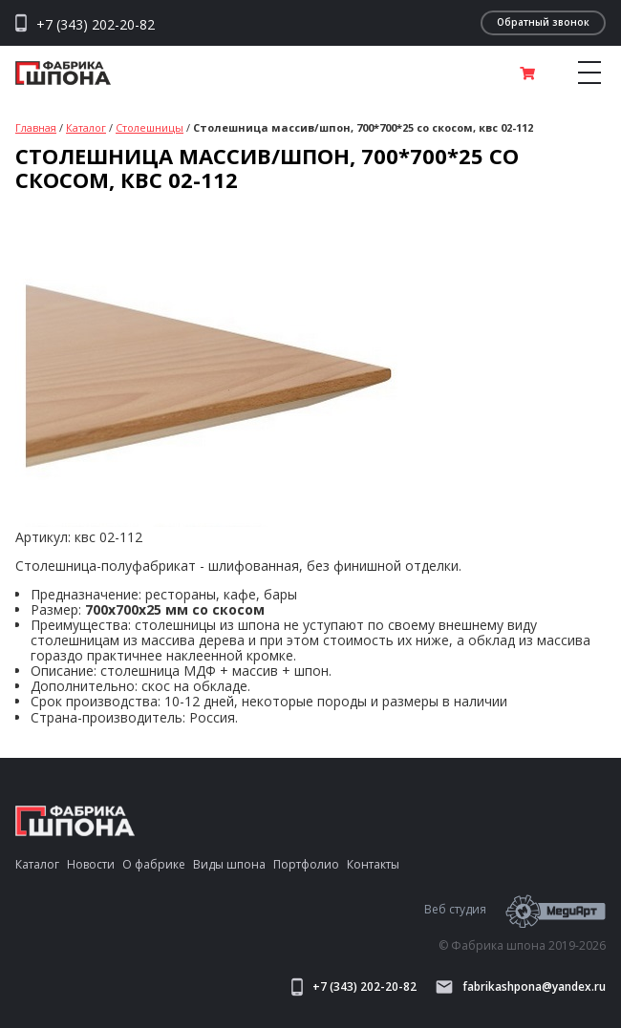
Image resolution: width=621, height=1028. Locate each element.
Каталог (86, 127)
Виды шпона (229, 864)
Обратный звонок (543, 22)
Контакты (373, 864)
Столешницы (149, 127)
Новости (91, 864)
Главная (35, 127)
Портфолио (306, 864)
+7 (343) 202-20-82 (95, 24)
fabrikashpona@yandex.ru (521, 987)
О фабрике (153, 864)
